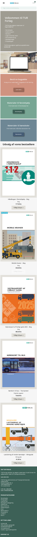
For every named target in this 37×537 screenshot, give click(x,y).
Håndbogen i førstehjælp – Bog (18, 199)
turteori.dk (7, 47)
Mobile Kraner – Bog (18, 263)
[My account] (33, 3)
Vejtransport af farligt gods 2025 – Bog (18, 327)
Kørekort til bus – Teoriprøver (18, 391)
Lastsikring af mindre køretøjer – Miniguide (18, 455)
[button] (19, 208)
